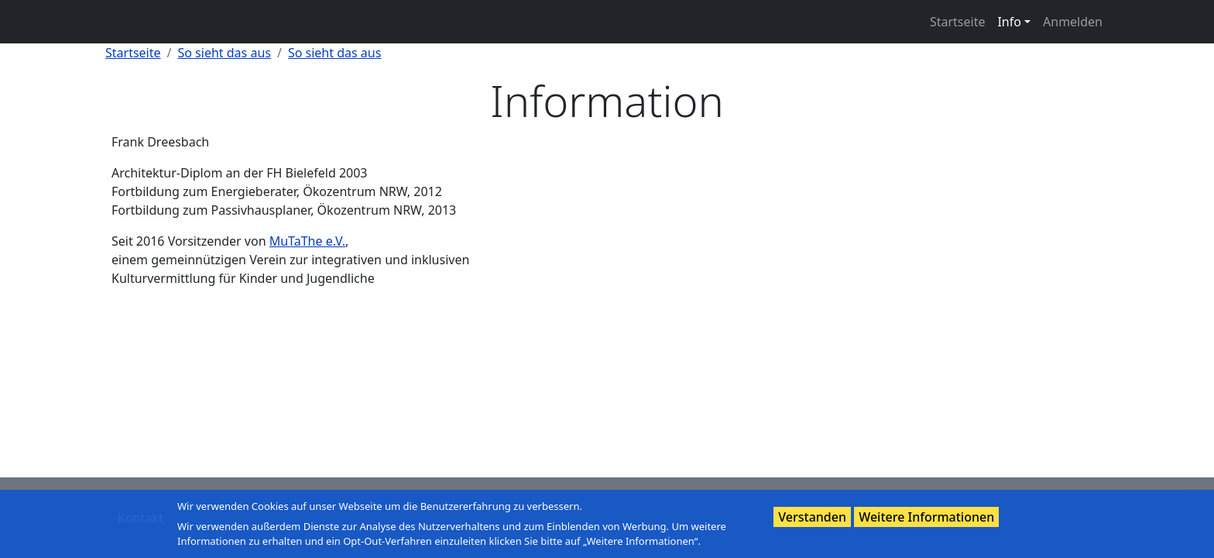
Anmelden (1073, 21)
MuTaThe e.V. (307, 241)
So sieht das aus (224, 52)
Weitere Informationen (926, 516)
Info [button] (1009, 21)
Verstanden (812, 516)
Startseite (958, 21)
